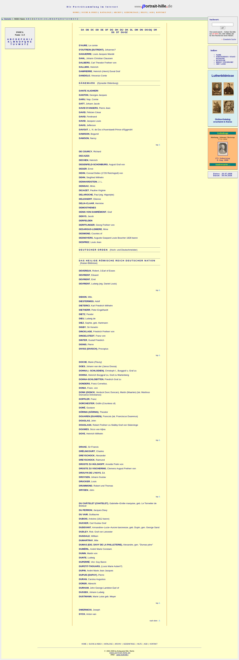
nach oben (154, 621)
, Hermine (91, 203)
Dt (117, 32)
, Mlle (88, 540)
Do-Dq (148, 30)
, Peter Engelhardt (93, 310)
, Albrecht (87, 583)
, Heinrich (88, 67)
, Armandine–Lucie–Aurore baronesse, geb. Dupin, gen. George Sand (119, 527)
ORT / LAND (221, 64)
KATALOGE (105, 12)
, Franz (87, 399)
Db (87, 30)
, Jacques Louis (90, 121)
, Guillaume (89, 514)
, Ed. (92, 473)
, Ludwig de (87, 318)
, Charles (91, 451)
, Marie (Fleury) (90, 362)
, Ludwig (87, 557)
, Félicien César (90, 112)
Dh (116, 30)
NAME (218, 55)
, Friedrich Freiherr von (96, 331)
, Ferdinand (88, 116)
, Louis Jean (90, 242)
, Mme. (87, 186)
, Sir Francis (88, 447)
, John (87, 420)
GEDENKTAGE (131, 12)
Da (82, 30)
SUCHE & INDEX (89, 12)
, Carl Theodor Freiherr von (97, 62)
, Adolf (89, 301)
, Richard (90, 151)
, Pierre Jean (94, 108)
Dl (131, 30)
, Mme (93, 229)
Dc (92, 30)
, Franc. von (88, 388)
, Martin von (88, 553)
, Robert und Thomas (96, 485)
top (156, 145)
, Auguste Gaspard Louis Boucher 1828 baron (108, 238)
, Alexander (92, 455)
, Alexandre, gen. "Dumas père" (116, 544)
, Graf (95, 212)
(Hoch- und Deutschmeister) (108, 250)
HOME (76, 12)
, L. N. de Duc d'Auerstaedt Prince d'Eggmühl (105, 129)
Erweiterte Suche (229, 39)
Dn (141, 30)
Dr (155, 30)
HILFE (144, 12)
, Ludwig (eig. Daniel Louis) (98, 283)
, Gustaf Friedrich (91, 340)
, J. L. (90, 181)
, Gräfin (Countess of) (97, 403)
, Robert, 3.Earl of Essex (97, 270)
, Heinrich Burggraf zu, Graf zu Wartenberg (104, 375)
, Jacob (86, 216)
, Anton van (87, 614)
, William (88, 536)
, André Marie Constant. (95, 549)
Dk (126, 30)
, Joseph (89, 610)
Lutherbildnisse (223, 75)
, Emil (87, 279)
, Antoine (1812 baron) (94, 519)
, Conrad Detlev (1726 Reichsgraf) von (101, 173)
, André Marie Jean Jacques (96, 570)
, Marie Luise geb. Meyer (97, 596)
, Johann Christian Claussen (96, 58)
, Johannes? (97, 49)
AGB (151, 12)
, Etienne (90, 199)
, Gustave (87, 407)
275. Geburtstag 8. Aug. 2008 (222, 159)
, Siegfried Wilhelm (91, 177)
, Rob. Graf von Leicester (96, 531)
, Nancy (87, 138)
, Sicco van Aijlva (92, 429)
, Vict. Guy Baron (92, 562)
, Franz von (92, 336)
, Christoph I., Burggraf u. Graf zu (107, 370)
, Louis (87, 481)
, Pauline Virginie (92, 190)
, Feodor (86, 314)
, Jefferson (87, 125)
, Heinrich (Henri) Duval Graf (99, 71)
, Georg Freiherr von (97, 225)
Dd (97, 30)
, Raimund (92, 460)
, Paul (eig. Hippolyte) (96, 194)
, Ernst (86, 169)
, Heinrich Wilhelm (91, 433)
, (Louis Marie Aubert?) (100, 566)
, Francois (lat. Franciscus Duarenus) (108, 416)
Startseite (7, 19)
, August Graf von (102, 164)
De (102, 30)
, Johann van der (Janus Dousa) (98, 366)
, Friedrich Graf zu (100, 379)
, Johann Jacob (89, 103)
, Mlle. (85, 297)
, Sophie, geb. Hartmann (93, 323)
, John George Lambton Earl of (99, 588)
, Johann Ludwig (91, 592)
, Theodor (93, 412)
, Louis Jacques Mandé (96, 54)
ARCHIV (118, 12)
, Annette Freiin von (101, 464)
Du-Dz (124, 32)
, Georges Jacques (93, 95)
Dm (136, 30)
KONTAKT (161, 12)
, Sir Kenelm (88, 327)
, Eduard (88, 275)
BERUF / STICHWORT (224, 62)
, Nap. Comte (88, 99)
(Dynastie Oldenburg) (98, 83)
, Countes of (90, 233)
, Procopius (93, 349)
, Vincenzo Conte (93, 75)
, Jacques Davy (93, 510)
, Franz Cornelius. (93, 383)
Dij (121, 30)
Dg (111, 30)
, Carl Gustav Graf (92, 523)
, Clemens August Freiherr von (107, 468)
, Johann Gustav (92, 477)
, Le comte (88, 45)
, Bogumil (89, 134)
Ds (112, 32)
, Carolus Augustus (92, 579)
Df (106, 30)
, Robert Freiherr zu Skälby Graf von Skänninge (108, 425)
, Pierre (86, 344)
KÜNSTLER (220, 60)
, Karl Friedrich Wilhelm (96, 305)
